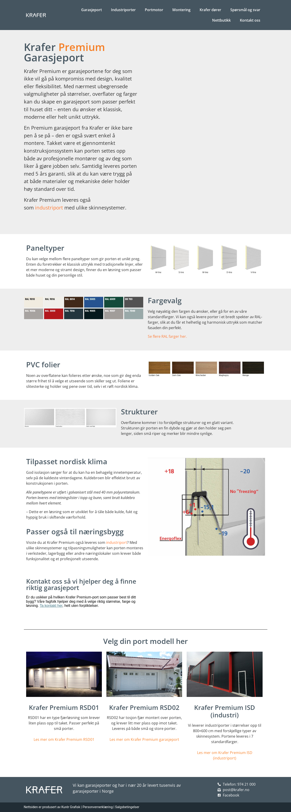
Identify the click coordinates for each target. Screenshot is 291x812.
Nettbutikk (221, 20)
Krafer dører (210, 9)
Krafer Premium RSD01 (64, 707)
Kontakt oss (250, 20)
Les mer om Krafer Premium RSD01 (64, 739)
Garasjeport (91, 9)
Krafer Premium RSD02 (144, 707)
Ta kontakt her (51, 606)
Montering (181, 9)
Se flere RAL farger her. (167, 336)
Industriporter (123, 9)
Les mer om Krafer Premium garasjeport (144, 739)
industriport (49, 207)
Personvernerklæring (98, 807)
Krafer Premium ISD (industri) (224, 711)
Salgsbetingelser (127, 807)
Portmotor (154, 9)
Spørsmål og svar (245, 9)
